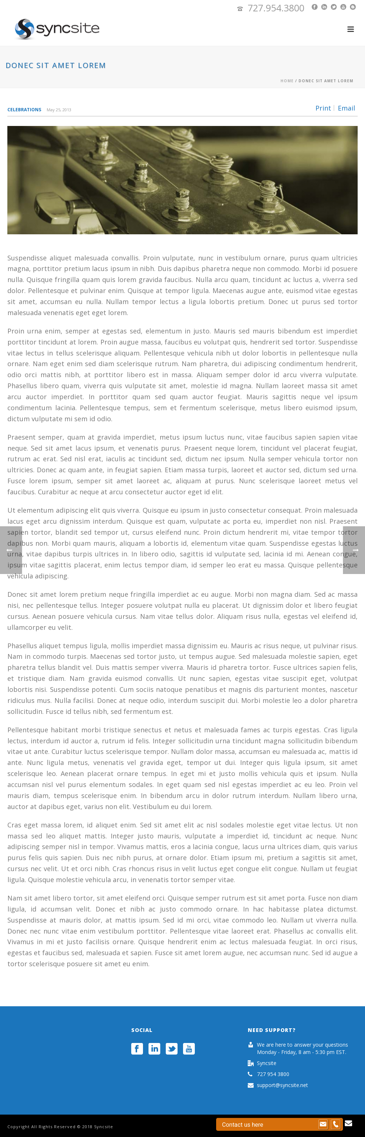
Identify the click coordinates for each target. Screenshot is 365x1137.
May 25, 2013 (59, 109)
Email (346, 108)
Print (323, 108)
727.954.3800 (276, 7)
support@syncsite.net (282, 1085)
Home (287, 80)
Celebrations (24, 110)
